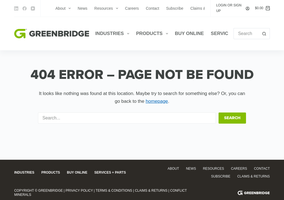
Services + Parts (110, 172)
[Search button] (264, 33)
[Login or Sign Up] (232, 8)
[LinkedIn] (16, 8)
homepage (157, 101)
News (82, 8)
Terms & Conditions (114, 190)
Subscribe (174, 8)
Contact (152, 8)
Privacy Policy (79, 190)
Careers (132, 8)
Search (232, 117)
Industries (113, 33)
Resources (107, 8)
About (64, 8)
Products (153, 33)
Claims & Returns (253, 176)
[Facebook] (24, 8)
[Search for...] (246, 33)
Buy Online (189, 33)
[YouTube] (33, 8)
